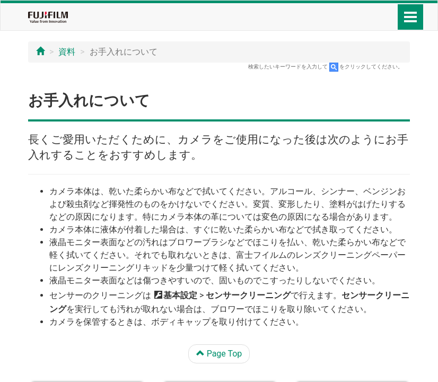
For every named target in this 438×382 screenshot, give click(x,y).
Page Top (219, 354)
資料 (66, 52)
